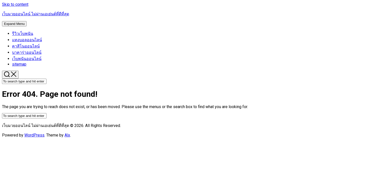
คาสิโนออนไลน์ (26, 46)
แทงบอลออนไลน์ (27, 39)
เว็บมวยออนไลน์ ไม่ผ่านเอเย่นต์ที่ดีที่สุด (35, 14)
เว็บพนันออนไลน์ (26, 58)
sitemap (19, 64)
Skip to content (15, 4)
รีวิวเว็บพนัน (22, 33)
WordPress (34, 135)
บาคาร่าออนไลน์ (26, 52)
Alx (67, 135)
